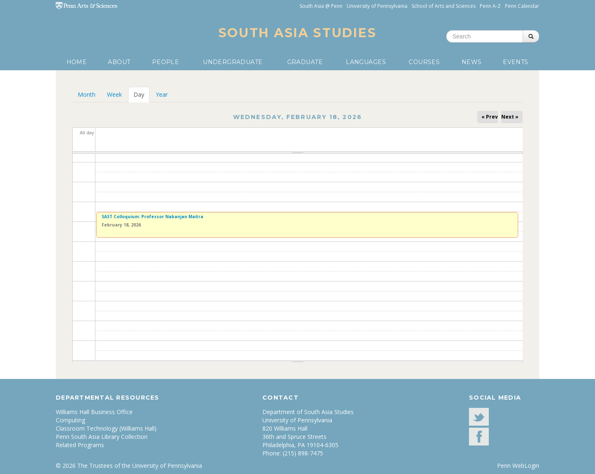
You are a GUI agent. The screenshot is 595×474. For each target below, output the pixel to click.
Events (515, 62)
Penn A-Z (490, 6)
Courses (424, 62)
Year (162, 94)
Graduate (305, 62)
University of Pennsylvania (377, 6)
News (472, 62)
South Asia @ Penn (321, 6)
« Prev (489, 116)
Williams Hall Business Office (94, 412)
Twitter (479, 417)
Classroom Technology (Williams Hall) (106, 428)
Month (86, 94)
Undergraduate (232, 62)
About (119, 62)
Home (77, 62)
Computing (70, 420)
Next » (510, 116)
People (165, 62)
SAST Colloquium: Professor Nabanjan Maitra (152, 216)
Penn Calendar (522, 6)
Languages (366, 62)
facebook (479, 436)
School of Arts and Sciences (444, 6)
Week (114, 94)
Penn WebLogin (518, 465)
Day (141, 94)
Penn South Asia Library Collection (102, 437)
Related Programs (80, 445)
